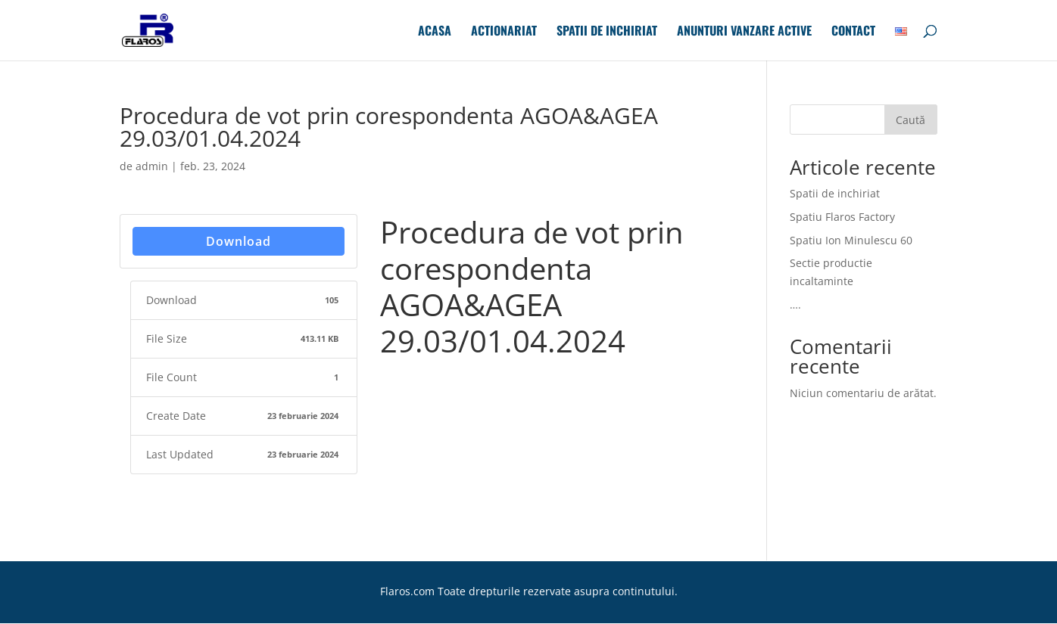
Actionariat (504, 32)
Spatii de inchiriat (607, 32)
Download (238, 241)
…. (795, 304)
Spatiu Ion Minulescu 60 (851, 240)
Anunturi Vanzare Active (744, 32)
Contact (853, 32)
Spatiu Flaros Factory (842, 217)
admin (152, 166)
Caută (910, 120)
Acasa (434, 32)
